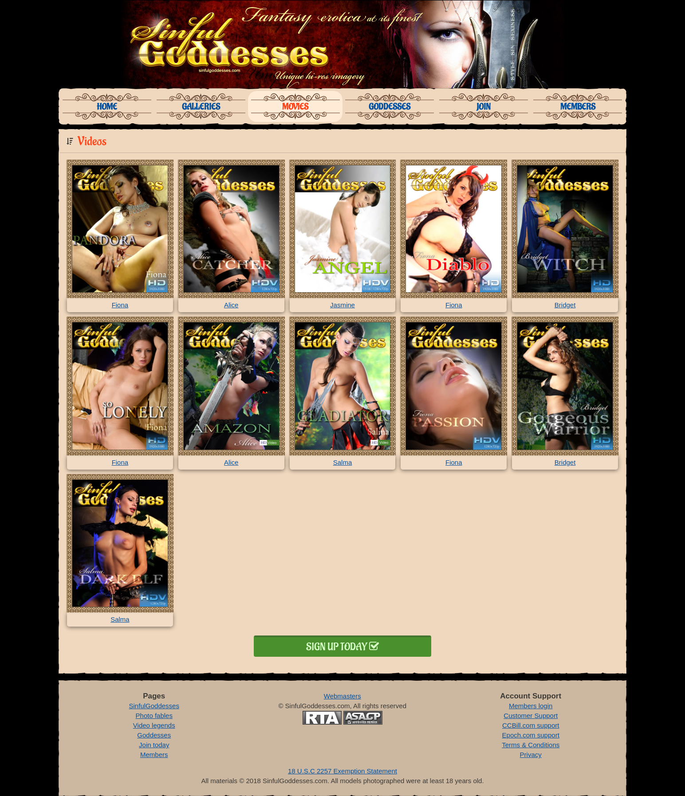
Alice (231, 305)
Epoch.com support (530, 735)
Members (577, 107)
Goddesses (389, 107)
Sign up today (342, 647)
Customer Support (531, 715)
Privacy (531, 754)
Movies (295, 107)
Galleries (201, 107)
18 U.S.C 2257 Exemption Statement (342, 771)
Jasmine (342, 305)
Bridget (565, 305)
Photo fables (154, 715)
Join (483, 107)
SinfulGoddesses (154, 706)
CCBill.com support (530, 725)
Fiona (120, 305)
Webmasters (342, 696)
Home (107, 107)
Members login (530, 706)
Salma (342, 462)
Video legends (154, 725)
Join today (154, 745)
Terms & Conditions (530, 745)
